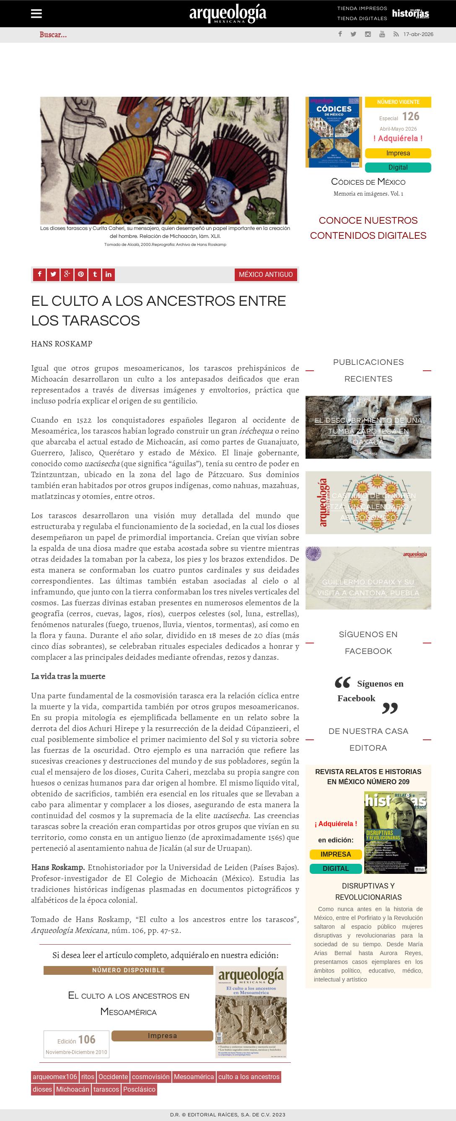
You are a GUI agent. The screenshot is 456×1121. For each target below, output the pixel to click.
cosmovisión (151, 1077)
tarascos (106, 1089)
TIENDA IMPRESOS (362, 10)
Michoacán (72, 1089)
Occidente (113, 1077)
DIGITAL (336, 868)
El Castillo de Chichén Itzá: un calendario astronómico (368, 506)
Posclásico (139, 1089)
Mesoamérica (194, 1077)
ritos (87, 1077)
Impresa (162, 1035)
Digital (398, 167)
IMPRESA (336, 854)
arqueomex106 (55, 1077)
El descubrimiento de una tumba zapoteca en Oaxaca (368, 431)
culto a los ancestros (249, 1077)
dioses (42, 1089)
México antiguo (266, 275)
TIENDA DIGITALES (362, 20)
